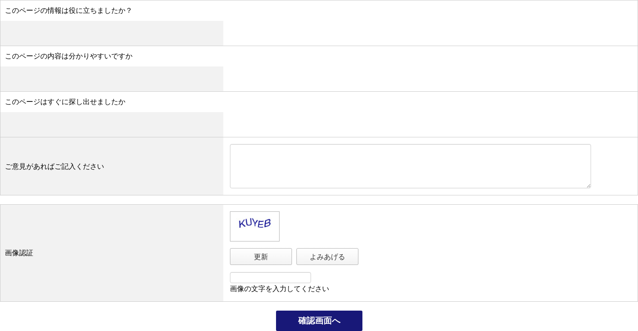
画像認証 (19, 253)
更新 (261, 257)
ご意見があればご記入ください (54, 166)
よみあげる (327, 257)
